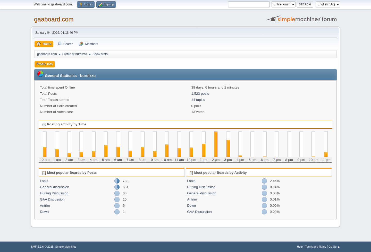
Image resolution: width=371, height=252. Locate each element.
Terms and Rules (315, 246)
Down (44, 212)
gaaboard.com (53, 19)
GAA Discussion (52, 199)
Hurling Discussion (54, 193)
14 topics (198, 100)
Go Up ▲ (334, 246)
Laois (44, 181)
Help (300, 246)
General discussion (54, 187)
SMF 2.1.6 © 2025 (42, 246)
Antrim (45, 205)
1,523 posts (200, 93)
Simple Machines (65, 246)
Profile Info (45, 64)
